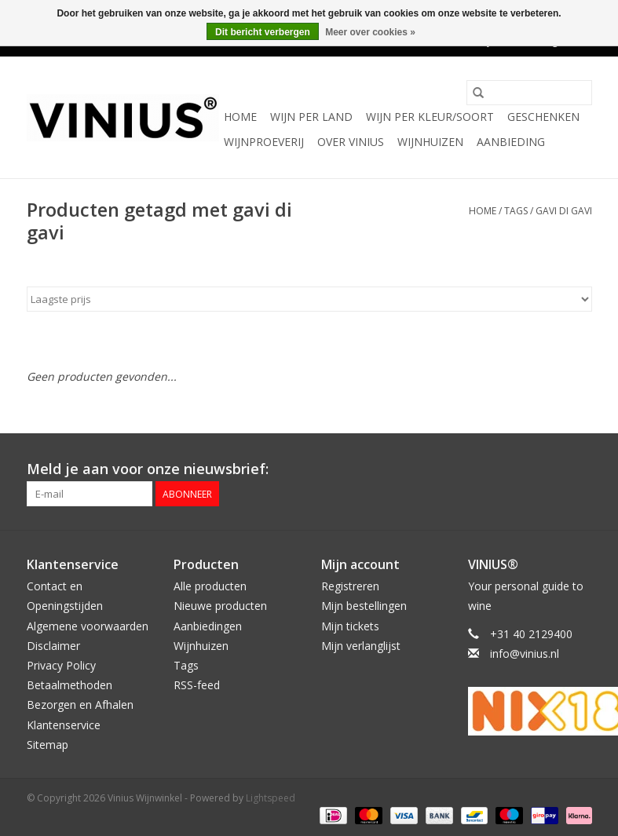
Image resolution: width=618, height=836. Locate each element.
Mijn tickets (350, 626)
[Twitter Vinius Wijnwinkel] (551, 469)
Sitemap (47, 744)
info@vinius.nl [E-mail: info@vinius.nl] (524, 653)
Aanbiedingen (208, 626)
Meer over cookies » (370, 32)
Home (240, 116)
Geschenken (543, 116)
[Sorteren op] (309, 299)
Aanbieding (511, 141)
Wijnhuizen (430, 141)
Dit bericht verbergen (262, 32)
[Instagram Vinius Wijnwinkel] (579, 469)
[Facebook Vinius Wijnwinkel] (523, 469)
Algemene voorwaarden (87, 626)
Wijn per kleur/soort (430, 116)
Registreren (350, 586)
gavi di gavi (564, 210)
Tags (516, 210)
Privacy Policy (61, 665)
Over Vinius (350, 141)
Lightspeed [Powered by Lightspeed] (270, 798)
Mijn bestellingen (364, 605)
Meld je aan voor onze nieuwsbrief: (148, 469)
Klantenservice (64, 724)
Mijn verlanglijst (360, 645)
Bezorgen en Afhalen (80, 704)
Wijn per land (311, 116)
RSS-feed (197, 684)
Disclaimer (53, 645)
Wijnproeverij (264, 141)
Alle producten (210, 586)
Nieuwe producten (220, 605)
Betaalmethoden (69, 684)
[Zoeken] (529, 92)
